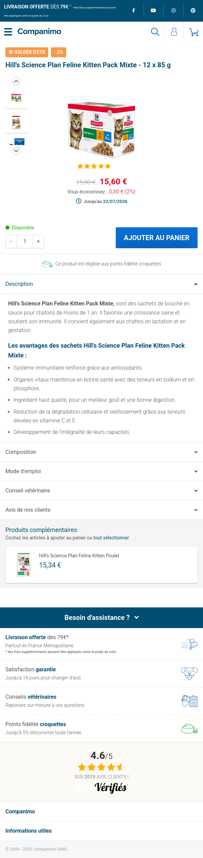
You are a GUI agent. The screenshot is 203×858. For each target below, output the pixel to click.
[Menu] (8, 32)
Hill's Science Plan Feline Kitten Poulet (79, 555)
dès (36, 6)
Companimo (20, 811)
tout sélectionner (111, 537)
